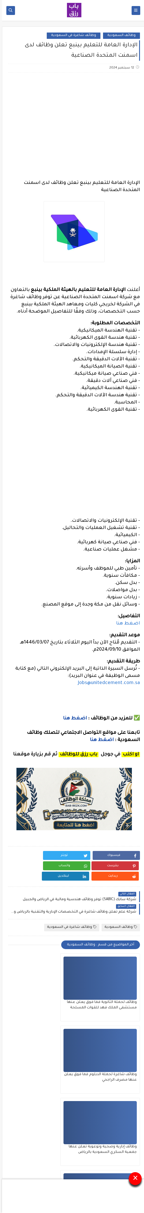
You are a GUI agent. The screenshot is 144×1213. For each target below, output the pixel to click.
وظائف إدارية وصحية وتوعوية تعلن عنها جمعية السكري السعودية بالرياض (110, 1069)
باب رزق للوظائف (47, 1187)
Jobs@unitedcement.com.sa (107, 683)
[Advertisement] (71, 122)
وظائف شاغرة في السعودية (71, 35)
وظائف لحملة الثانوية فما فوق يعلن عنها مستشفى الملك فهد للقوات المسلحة (107, 997)
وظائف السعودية (119, 35)
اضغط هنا (126, 623)
